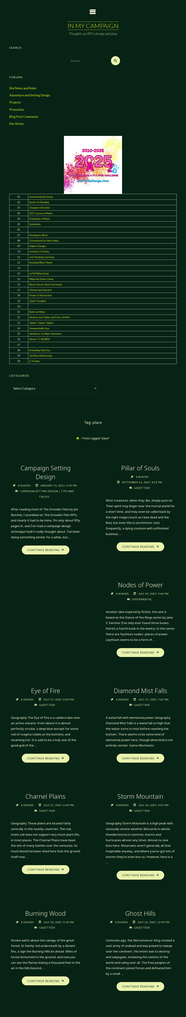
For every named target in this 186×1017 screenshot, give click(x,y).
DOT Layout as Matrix (41, 213)
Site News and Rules (23, 88)
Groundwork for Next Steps (44, 240)
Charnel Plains (45, 796)
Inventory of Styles (39, 251)
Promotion (16, 109)
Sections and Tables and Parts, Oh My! (49, 317)
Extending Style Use (39, 350)
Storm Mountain (140, 796)
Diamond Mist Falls (140, 691)
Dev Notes (16, 124)
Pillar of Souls (140, 468)
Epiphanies (35, 224)
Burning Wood (45, 913)
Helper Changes (37, 246)
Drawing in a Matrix (39, 218)
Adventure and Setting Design (29, 95)
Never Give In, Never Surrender (45, 284)
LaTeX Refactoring (38, 273)
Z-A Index (34, 361)
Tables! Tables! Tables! (41, 322)
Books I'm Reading (39, 202)
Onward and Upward (40, 289)
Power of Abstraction (40, 295)
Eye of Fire (45, 691)
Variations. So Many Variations (45, 333)
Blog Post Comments (23, 116)
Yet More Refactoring (40, 355)
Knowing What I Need (40, 262)
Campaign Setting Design (45, 472)
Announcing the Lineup (41, 196)
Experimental (142, 599)
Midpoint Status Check (41, 279)
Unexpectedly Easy (39, 328)
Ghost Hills (140, 913)
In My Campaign (93, 25)
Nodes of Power (140, 585)
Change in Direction (39, 207)
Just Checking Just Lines (41, 257)
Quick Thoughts (37, 301)
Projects (15, 102)
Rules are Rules (37, 311)
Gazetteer (142, 487)
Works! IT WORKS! (39, 339)
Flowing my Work (38, 235)
